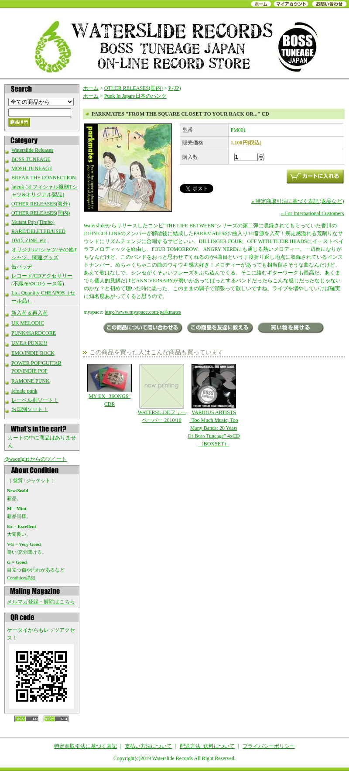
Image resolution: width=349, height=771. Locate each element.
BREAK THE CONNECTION (43, 178)
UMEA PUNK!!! (29, 343)
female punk (24, 391)
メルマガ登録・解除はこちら (41, 602)
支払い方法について (148, 746)
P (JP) (174, 88)
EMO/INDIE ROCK (33, 353)
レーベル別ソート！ (34, 400)
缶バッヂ (21, 267)
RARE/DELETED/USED (38, 231)
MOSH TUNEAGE (31, 168)
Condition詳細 (21, 577)
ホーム (91, 88)
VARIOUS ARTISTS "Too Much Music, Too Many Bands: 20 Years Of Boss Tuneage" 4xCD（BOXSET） (214, 405)
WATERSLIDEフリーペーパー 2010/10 (162, 393)
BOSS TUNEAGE (30, 159)
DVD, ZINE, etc (28, 240)
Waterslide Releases (32, 150)
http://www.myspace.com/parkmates (143, 312)
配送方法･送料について (207, 746)
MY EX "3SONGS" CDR (110, 385)
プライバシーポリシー (269, 746)
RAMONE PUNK (30, 381)
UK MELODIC (27, 323)
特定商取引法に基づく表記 (85, 746)
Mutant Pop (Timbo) (33, 222)
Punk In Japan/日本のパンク (135, 96)
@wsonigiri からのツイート (35, 459)
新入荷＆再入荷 (29, 313)
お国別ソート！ (29, 409)
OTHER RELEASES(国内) (40, 213)
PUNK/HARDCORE (33, 333)
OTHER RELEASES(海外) (40, 204)
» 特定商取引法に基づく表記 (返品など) (298, 201)
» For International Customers (312, 213)
